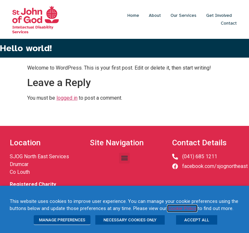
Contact (229, 23)
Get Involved (219, 15)
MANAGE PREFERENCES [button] (62, 219)
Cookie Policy (182, 208)
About (155, 15)
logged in (66, 98)
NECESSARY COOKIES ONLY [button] (130, 219)
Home (133, 15)
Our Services (183, 15)
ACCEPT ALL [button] (196, 219)
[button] (124, 158)
